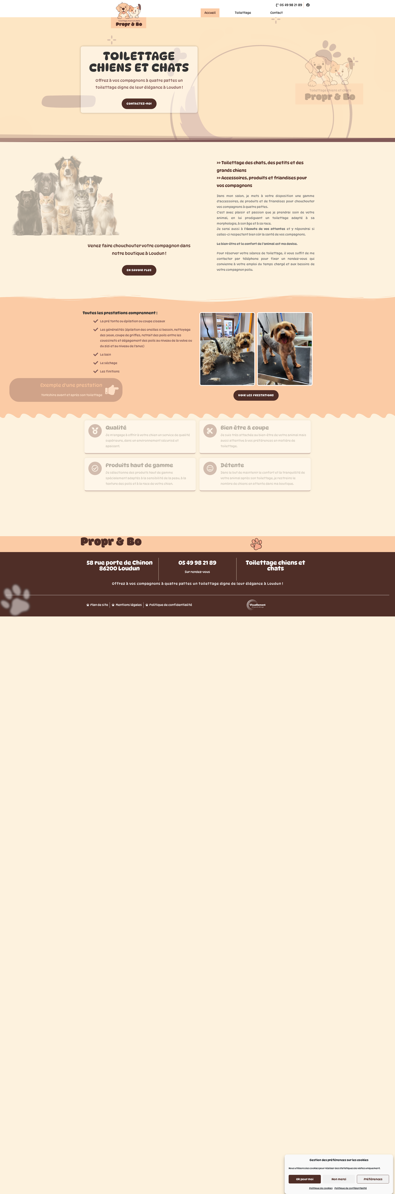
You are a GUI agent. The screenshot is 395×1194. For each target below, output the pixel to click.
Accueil (210, 13)
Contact (276, 13)
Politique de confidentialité (350, 1188)
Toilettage (243, 13)
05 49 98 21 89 (197, 583)
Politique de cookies (321, 1188)
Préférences (373, 1179)
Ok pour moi (304, 1179)
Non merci (339, 1179)
